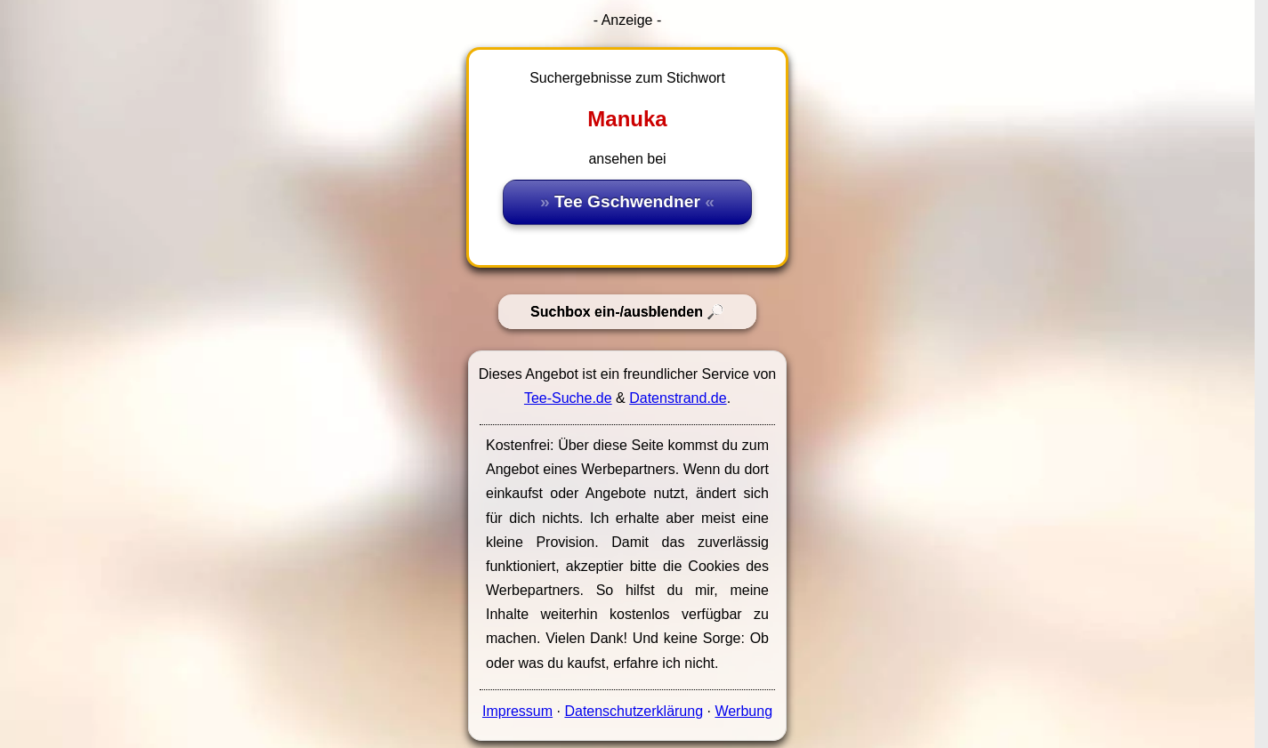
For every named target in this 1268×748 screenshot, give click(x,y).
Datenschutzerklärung (633, 711)
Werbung (743, 711)
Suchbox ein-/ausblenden (616, 311)
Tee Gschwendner (627, 201)
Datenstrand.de (677, 398)
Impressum (517, 711)
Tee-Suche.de (568, 398)
